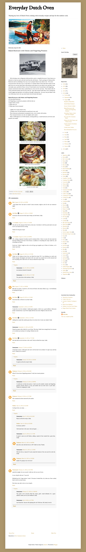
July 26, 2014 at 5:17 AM (28, 275)
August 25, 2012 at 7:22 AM (25, 222)
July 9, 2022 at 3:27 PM (28, 500)
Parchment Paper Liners (68, 234)
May (65, 137)
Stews (64, 264)
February (66, 143)
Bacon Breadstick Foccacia (70, 129)
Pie (63, 237)
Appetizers (65, 155)
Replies (16, 265)
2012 (64, 93)
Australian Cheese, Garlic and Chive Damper (70, 114)
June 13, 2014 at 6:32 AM (22, 405)
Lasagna (65, 220)
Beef (64, 163)
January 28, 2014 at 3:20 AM (29, 359)
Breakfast (65, 172)
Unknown (14, 371)
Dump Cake (65, 209)
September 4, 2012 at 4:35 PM (25, 306)
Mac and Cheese (66, 222)
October (66, 95)
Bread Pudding (66, 168)
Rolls (64, 251)
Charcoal (65, 184)
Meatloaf (65, 228)
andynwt (46, 544)
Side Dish (65, 259)
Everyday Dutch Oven (31, 8)
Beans (64, 161)
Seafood (64, 257)
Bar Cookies (65, 159)
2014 (64, 88)
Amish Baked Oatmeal (69, 103)
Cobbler (64, 191)
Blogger (55, 544)
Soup (64, 261)
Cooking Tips (66, 197)
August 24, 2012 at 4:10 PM (21, 202)
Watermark (15, 469)
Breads (64, 170)
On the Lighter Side (67, 232)
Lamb (64, 218)
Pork (64, 243)
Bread (64, 166)
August (66, 99)
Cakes (64, 176)
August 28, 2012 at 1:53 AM (26, 297)
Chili (64, 187)
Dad (64, 203)
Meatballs (65, 226)
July (65, 132)
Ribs (64, 249)
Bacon (64, 157)
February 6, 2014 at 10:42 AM (24, 371)
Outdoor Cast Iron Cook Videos (70, 306)
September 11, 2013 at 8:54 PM (26, 327)
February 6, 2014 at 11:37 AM (24, 396)
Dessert (64, 205)
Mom (64, 230)
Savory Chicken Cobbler (69, 106)
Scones (64, 255)
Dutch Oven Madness (68, 304)
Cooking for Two (66, 195)
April (65, 139)
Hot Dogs (65, 216)
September (67, 97)
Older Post (53, 533)
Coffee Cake (65, 193)
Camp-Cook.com (66, 299)
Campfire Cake (66, 178)
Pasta (64, 235)
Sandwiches (65, 253)
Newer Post (11, 533)
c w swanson (15, 222)
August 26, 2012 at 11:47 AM (26, 254)
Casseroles (65, 182)
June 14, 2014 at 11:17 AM (29, 433)
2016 (64, 84)
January (66, 146)
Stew (64, 262)
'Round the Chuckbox (68, 297)
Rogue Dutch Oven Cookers (69, 308)
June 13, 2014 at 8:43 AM (28, 416)
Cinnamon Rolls (66, 189)
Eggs (64, 211)
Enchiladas (65, 212)
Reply (13, 208)
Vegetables (65, 274)
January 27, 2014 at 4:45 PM (25, 347)
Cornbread (65, 201)
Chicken (65, 186)
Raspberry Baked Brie (69, 101)
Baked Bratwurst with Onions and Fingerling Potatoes (70, 110)
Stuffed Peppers (66, 266)
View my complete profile (67, 316)
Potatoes (19, 193)
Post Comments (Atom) (20, 536)
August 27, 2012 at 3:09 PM (21, 286)
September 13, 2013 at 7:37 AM (27, 338)
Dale (13, 202)
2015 (64, 86)
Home (32, 533)
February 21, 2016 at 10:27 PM (26, 469)
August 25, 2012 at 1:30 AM (26, 213)
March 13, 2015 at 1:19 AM (29, 449)
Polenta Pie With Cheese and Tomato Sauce (70, 121)
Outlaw (14, 405)
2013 (64, 91)
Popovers (65, 241)
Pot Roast (65, 245)
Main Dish (14, 193)
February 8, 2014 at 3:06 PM (29, 381)
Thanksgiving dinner (67, 268)
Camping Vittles (66, 180)
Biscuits (64, 164)
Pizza (64, 239)
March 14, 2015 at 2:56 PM (28, 458)
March (66, 141)
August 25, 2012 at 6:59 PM (25, 236)
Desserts (65, 207)
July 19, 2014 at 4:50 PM (28, 268)
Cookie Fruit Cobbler (69, 127)
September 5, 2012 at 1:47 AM (27, 317)
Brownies (65, 174)
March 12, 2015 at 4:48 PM (28, 442)
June (65, 134)
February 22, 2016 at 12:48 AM (30, 491)
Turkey (64, 270)
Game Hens (65, 214)
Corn (64, 199)
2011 (64, 149)
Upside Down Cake (67, 272)
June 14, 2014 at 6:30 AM (26, 423)
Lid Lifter (14, 213)
